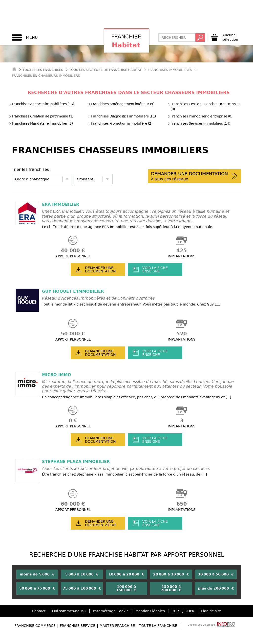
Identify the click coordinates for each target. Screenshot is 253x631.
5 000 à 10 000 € (82, 574)
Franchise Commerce (35, 626)
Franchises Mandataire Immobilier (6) (41, 123)
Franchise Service (77, 626)
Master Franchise (117, 626)
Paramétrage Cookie (111, 611)
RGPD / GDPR (182, 611)
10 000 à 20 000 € (126, 574)
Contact (38, 611)
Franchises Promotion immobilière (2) (120, 123)
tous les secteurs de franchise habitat (105, 70)
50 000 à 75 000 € (37, 588)
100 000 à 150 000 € (126, 588)
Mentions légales (150, 611)
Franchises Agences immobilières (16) (41, 104)
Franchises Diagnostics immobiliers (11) (122, 116)
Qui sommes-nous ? (69, 611)
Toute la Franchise (158, 626)
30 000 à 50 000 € (216, 574)
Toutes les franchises (42, 70)
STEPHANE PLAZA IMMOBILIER (76, 461)
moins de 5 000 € (37, 574)
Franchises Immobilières (170, 70)
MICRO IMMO (56, 374)
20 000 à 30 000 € (171, 574)
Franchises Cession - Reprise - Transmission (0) (204, 106)
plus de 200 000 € (216, 588)
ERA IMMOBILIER (60, 204)
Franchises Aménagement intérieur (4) (121, 104)
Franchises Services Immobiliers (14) (199, 123)
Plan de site (211, 611)
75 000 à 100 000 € (82, 588)
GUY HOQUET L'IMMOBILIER (73, 291)
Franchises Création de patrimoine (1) (41, 116)
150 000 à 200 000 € (171, 588)
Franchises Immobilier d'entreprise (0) (200, 116)
